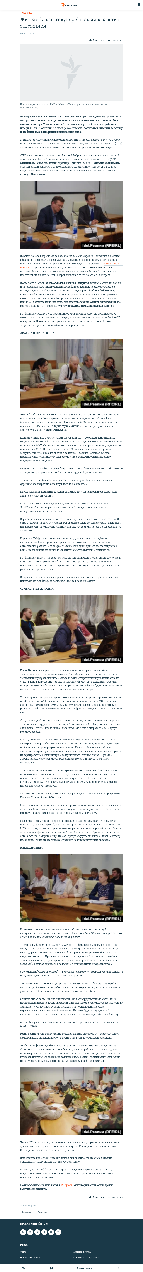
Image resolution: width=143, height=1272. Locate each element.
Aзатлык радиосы (86, 1268)
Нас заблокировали (30, 1258)
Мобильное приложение (86, 1258)
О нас (23, 1252)
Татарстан (26, 13)
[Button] (96, 40)
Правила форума (82, 1252)
